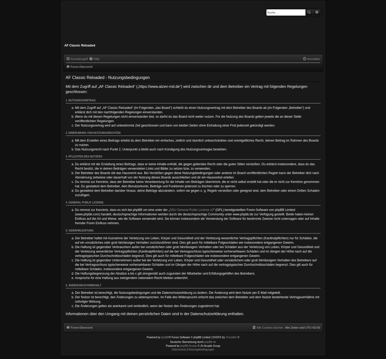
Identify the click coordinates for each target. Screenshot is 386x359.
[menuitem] (94, 59)
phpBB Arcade (188, 345)
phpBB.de (210, 342)
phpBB (165, 337)
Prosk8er (231, 337)
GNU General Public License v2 (191, 210)
